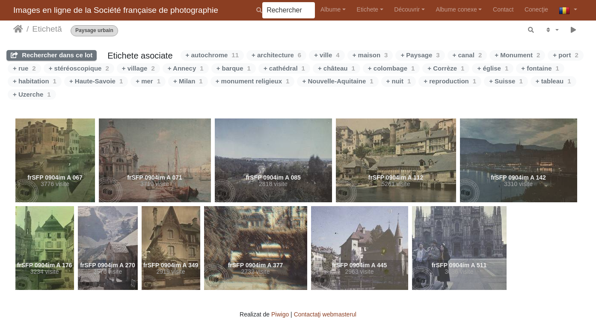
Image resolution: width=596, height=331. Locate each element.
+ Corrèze (445, 68)
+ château (336, 68)
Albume (330, 9)
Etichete (368, 9)
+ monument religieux (253, 81)
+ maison (370, 55)
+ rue (24, 68)
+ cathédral (284, 68)
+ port (565, 55)
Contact (503, 9)
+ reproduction (450, 81)
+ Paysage (419, 55)
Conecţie (536, 9)
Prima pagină (18, 29)
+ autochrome (212, 55)
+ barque (233, 68)
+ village (138, 68)
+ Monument (517, 55)
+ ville (326, 55)
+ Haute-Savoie (96, 81)
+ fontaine (540, 68)
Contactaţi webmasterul (325, 314)
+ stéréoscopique (79, 68)
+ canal (467, 55)
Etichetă (47, 28)
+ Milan (188, 81)
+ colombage (391, 68)
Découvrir (407, 9)
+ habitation (34, 81)
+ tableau (553, 81)
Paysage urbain (94, 30)
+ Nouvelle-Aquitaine (337, 81)
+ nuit (398, 81)
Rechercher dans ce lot (51, 55)
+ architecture (276, 55)
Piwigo (280, 314)
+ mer (148, 81)
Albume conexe (456, 9)
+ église (492, 68)
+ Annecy (186, 68)
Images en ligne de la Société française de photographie (115, 10)
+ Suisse (506, 81)
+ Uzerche (32, 94)
